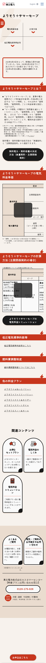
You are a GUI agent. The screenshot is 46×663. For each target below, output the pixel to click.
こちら (31, 136)
